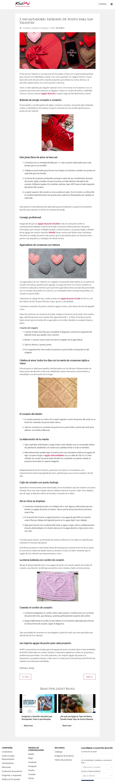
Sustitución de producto (12, 771)
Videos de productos (63, 759)
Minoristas (6, 767)
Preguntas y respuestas (11, 775)
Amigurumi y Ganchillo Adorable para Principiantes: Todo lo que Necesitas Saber (37, 719)
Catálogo (58, 751)
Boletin (31, 754)
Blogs (30, 758)
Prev (25, 676)
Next (89, 676)
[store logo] (22, 4)
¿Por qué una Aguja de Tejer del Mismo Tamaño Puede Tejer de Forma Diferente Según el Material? (76, 719)
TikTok (31, 778)
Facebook (32, 762)
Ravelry (31, 770)
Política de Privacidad (11, 779)
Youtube (31, 774)
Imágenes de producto (64, 755)
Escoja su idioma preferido (90, 771)
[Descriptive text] (28, 725)
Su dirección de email (89, 751)
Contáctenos (7, 751)
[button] (21, 710)
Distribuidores (8, 763)
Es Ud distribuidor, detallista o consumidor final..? (96, 761)
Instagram (32, 766)
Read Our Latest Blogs (57, 689)
